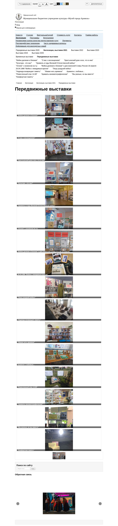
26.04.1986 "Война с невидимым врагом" (32, 69)
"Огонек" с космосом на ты (26, 66)
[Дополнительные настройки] (86, 4)
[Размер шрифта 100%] (39, 4)
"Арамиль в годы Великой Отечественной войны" (55, 63)
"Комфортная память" (24, 77)
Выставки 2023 (93, 50)
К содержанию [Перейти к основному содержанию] (24, 4)
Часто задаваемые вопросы (55, 43)
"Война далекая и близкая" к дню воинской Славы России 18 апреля (68, 66)
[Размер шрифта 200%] (46, 4)
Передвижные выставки (67, 83)
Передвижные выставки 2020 (27, 50)
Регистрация (19, 22)
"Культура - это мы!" (24, 63)
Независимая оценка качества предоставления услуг (37, 41)
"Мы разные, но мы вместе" (83, 74)
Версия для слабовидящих (25, 28)
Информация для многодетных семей (31, 46)
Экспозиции (21, 38)
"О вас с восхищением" (50, 60)
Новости (19, 35)
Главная (19, 83)
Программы (34, 38)
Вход (18, 25)
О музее (29, 35)
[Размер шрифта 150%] (43, 4)
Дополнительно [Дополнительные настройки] (96, 4)
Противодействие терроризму (28, 43)
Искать (33, 468)
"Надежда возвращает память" (28, 71)
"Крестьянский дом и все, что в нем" (78, 60)
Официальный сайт (29, 15)
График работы (92, 35)
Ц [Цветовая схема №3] (61, 4)
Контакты (78, 35)
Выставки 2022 (77, 50)
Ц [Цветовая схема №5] (67, 4)
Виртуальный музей (45, 35)
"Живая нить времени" (54, 71)
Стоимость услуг (63, 35)
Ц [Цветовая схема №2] (58, 4)
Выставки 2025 (38, 53)
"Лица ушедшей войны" (62, 69)
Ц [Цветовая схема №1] (55, 4)
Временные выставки (24, 57)
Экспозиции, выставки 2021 (46, 83)
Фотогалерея (48, 38)
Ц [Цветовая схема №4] (64, 4)
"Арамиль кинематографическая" (54, 74)
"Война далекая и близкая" (27, 60)
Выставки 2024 (22, 53)
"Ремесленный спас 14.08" (26, 74)
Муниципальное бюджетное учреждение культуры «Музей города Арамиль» (56, 18)
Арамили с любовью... (75, 71)
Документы (66, 41)
